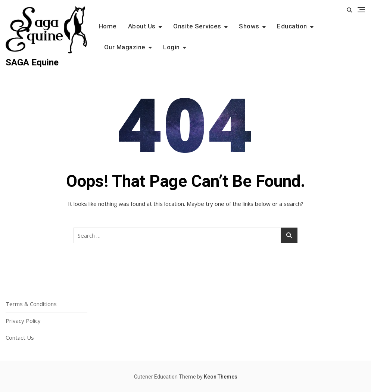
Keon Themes (220, 377)
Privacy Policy (23, 320)
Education (292, 26)
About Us (142, 26)
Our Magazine (125, 47)
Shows (249, 26)
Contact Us (20, 337)
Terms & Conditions (31, 304)
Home (108, 26)
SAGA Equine (32, 62)
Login (171, 47)
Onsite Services (197, 26)
